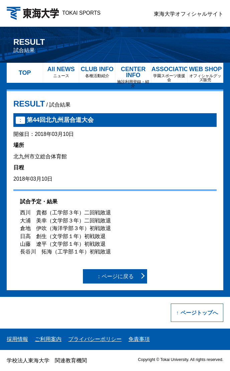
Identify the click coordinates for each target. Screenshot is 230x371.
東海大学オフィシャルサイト (188, 14)
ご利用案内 (48, 339)
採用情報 (17, 339)
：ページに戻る (115, 276)
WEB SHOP (205, 74)
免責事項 (139, 339)
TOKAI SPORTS (54, 13)
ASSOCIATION (169, 74)
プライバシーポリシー (95, 339)
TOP (25, 72)
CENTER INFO (133, 74)
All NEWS (61, 72)
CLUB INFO (97, 72)
